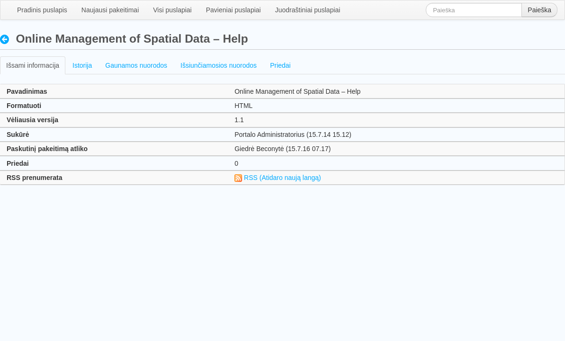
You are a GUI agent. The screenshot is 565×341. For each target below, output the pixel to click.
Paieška (539, 10)
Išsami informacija (32, 65)
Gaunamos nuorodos (136, 65)
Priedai (280, 65)
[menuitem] (42, 9)
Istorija (82, 65)
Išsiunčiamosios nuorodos (218, 65)
